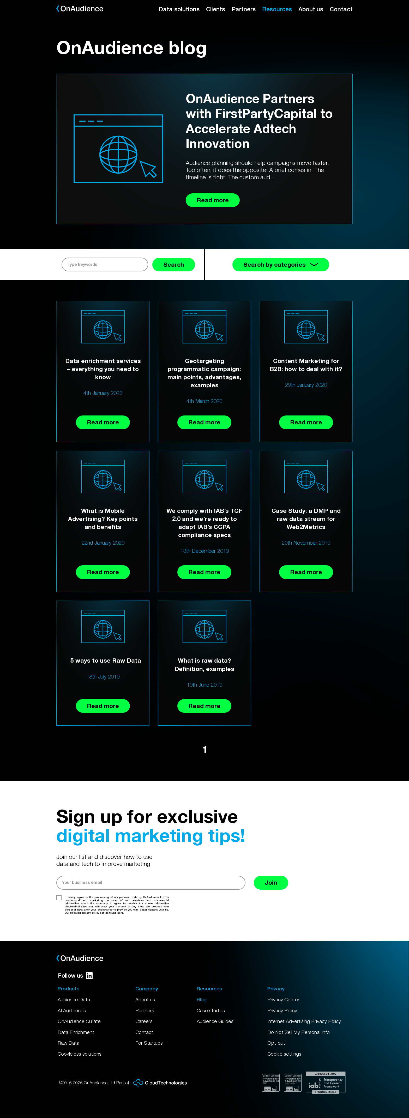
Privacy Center (283, 999)
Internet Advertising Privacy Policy (304, 1021)
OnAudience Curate (79, 1021)
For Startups (149, 1043)
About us (310, 9)
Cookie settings (284, 1054)
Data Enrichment (76, 1032)
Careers (144, 1021)
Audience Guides (215, 1021)
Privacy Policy (282, 1010)
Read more (103, 422)
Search (173, 264)
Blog (202, 999)
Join (271, 882)
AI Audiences (72, 1010)
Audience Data (74, 999)
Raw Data (68, 1043)
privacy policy (90, 912)
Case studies (211, 1010)
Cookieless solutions (79, 1054)
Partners (244, 9)
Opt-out (276, 1043)
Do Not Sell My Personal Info (298, 1032)
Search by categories (280, 264)
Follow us (75, 975)
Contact (341, 9)
